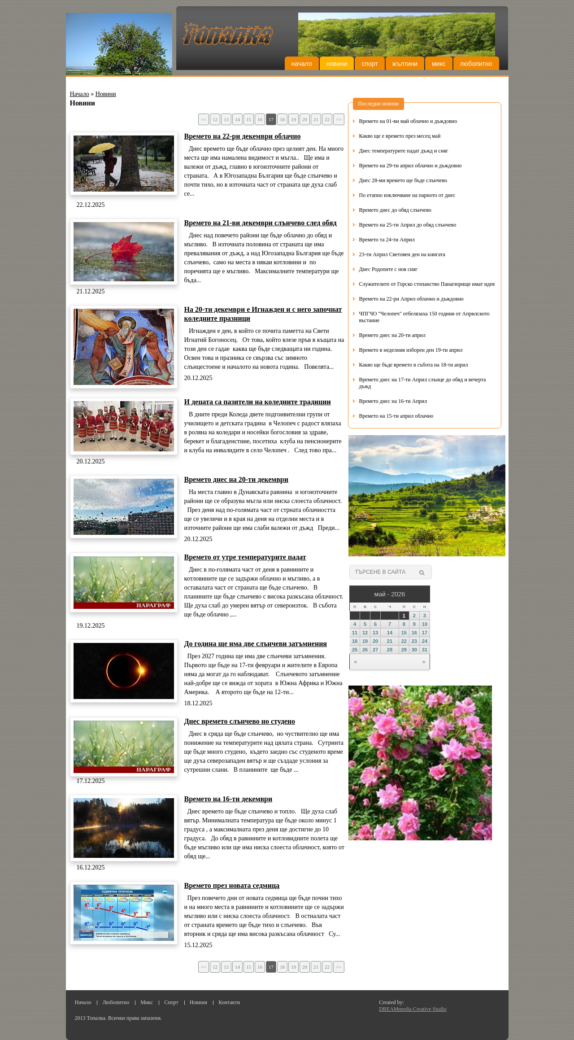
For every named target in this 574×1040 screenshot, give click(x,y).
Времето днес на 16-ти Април (393, 401)
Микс (439, 63)
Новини (336, 63)
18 (282, 119)
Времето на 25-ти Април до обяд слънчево (408, 225)
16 (259, 119)
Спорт (369, 63)
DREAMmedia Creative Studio (413, 1009)
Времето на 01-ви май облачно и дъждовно (408, 121)
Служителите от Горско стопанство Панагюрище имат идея (427, 284)
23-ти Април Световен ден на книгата (402, 254)
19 (293, 119)
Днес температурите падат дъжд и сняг (403, 151)
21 (315, 119)
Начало (301, 63)
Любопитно (476, 63)
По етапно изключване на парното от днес (407, 195)
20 (304, 119)
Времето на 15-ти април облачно (396, 416)
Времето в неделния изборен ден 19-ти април (411, 350)
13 (226, 119)
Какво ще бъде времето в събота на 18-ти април (413, 365)
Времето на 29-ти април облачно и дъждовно (410, 165)
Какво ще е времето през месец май (400, 136)
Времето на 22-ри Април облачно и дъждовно (411, 299)
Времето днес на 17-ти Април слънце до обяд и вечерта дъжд (422, 382)
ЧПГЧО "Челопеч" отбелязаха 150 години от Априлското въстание (424, 316)
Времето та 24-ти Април (387, 239)
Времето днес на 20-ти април (392, 335)
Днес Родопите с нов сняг (388, 269)
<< (203, 119)
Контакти (229, 1002)
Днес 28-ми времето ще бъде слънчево (403, 180)
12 (215, 119)
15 (248, 119)
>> (338, 119)
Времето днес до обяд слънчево (395, 210)
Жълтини (404, 63)
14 (237, 119)
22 (327, 119)
